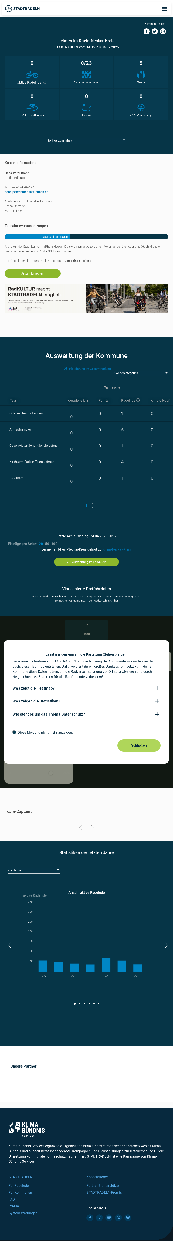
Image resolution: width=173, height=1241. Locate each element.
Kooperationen (97, 1177)
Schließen (139, 745)
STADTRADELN (20, 1177)
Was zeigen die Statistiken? (36, 701)
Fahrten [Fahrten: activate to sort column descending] (104, 400)
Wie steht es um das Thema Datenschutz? (48, 714)
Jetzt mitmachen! (33, 273)
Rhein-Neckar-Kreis (116, 549)
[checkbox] (86, 732)
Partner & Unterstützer (103, 1186)
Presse (14, 1206)
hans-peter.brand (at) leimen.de (26, 192)
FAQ (12, 1199)
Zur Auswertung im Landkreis (86, 562)
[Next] (91, 828)
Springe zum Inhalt (59, 140)
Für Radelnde (19, 1186)
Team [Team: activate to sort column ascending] (14, 400)
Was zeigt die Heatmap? (33, 688)
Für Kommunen (20, 1192)
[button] (9, 945)
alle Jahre (14, 870)
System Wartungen (23, 1213)
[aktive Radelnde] (132, 400)
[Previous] (81, 828)
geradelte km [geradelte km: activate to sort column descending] (78, 400)
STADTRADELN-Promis (104, 1192)
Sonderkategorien (126, 373)
